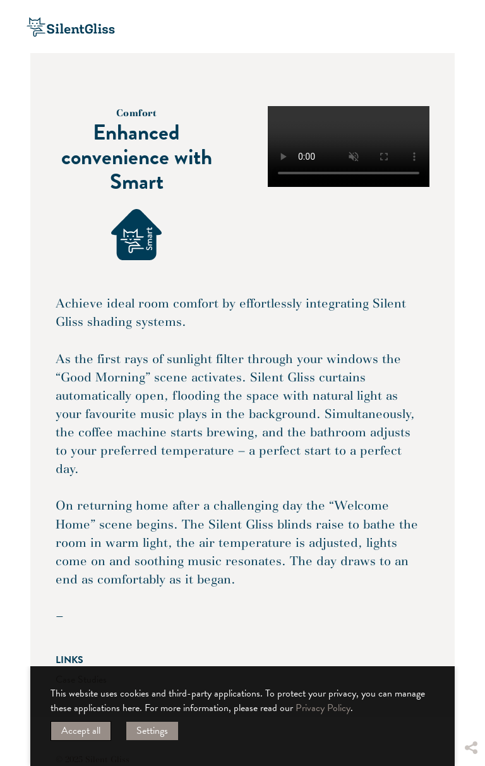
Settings (152, 730)
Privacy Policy (323, 707)
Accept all (80, 730)
